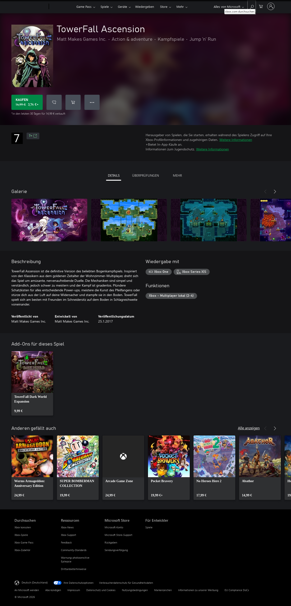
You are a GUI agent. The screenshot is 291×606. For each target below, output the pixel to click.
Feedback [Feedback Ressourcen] (66, 542)
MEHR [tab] (177, 175)
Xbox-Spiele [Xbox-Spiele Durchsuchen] (21, 534)
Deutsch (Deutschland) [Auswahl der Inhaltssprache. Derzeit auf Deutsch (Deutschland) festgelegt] (35, 582)
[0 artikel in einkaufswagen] (261, 6)
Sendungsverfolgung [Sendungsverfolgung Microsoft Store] (116, 550)
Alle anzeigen (249, 427)
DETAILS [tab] (114, 175)
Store (163, 6)
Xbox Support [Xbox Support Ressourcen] (68, 534)
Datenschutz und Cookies (100, 590)
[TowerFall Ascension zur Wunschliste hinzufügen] (54, 102)
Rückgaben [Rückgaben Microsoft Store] (111, 542)
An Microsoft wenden (26, 590)
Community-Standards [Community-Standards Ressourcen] (74, 550)
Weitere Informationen (235, 139)
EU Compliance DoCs (237, 590)
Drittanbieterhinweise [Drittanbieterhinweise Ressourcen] (73, 568)
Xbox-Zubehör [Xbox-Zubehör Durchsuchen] (22, 550)
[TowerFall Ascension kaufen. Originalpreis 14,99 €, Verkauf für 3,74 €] (27, 102)
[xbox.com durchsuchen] (251, 6)
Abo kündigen (53, 590)
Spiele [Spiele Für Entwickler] (148, 527)
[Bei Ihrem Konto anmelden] (271, 6)
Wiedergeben (144, 6)
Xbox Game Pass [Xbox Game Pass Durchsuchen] (23, 542)
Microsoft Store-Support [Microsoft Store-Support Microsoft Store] (118, 534)
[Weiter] (275, 191)
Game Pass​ (84, 6)
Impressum (73, 590)
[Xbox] (62, 6)
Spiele (105, 6)
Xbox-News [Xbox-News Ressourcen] (67, 527)
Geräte (122, 6)
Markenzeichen (163, 590)
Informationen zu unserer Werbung (198, 590)
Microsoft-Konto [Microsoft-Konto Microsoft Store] (114, 527)
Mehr (180, 6)
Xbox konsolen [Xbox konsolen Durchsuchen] (22, 527)
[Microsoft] (30, 6)
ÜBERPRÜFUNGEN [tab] (145, 175)
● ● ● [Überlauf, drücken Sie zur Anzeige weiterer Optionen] (92, 102)
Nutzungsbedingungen (135, 590)
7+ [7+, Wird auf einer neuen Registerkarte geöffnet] (33, 136)
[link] (32, 383)
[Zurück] (265, 191)
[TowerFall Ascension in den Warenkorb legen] (73, 102)
